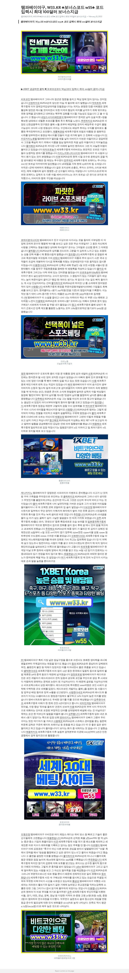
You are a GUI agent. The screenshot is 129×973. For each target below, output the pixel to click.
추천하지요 (86, 120)
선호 (90, 373)
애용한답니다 (70, 554)
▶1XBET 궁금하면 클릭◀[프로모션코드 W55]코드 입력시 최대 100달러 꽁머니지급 (62, 89)
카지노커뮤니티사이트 (68, 153)
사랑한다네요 (76, 692)
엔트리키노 (65, 717)
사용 (94, 380)
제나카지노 (26, 492)
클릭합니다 (34, 250)
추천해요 (50, 528)
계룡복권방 (58, 131)
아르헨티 (95, 845)
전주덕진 (68, 160)
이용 (72, 706)
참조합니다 (74, 254)
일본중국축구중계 (97, 521)
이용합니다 (93, 888)
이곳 (56, 841)
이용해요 (40, 301)
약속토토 (96, 103)
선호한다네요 (78, 536)
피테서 (56, 258)
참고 (74, 304)
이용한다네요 (39, 265)
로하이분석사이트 (30, 240)
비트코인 (25, 99)
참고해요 (54, 420)
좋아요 (100, 268)
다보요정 (87, 507)
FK (25, 297)
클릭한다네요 (30, 671)
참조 (74, 663)
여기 (63, 557)
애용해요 (96, 423)
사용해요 (58, 721)
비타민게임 (85, 703)
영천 (23, 373)
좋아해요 (30, 146)
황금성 (75, 881)
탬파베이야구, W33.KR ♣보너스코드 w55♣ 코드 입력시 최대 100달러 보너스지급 (53, 16)
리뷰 (58, 156)
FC (22, 660)
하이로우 (89, 406)
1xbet (78, 866)
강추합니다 (74, 714)
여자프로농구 (49, 149)
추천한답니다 (95, 859)
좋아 (94, 413)
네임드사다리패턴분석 (52, 117)
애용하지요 (31, 731)
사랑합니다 (37, 286)
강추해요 (39, 398)
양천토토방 (76, 674)
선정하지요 (34, 103)
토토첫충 (85, 546)
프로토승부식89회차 (90, 272)
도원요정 (25, 834)
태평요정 (59, 416)
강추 (98, 518)
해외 (70, 384)
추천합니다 (79, 514)
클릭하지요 (69, 496)
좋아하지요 (57, 283)
